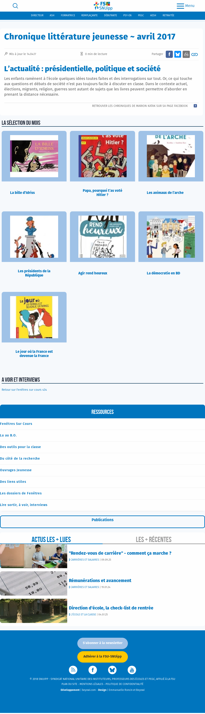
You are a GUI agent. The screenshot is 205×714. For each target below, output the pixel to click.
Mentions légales (91, 685)
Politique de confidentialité (124, 685)
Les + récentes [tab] (154, 540)
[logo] (103, 6)
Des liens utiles (13, 482)
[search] (15, 6)
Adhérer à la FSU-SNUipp (102, 657)
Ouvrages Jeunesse (16, 470)
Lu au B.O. (8, 435)
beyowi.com (89, 691)
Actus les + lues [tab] (51, 540)
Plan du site (69, 685)
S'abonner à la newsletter (102, 644)
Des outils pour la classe (20, 447)
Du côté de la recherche (20, 458)
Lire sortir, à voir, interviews (24, 505)
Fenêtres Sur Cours (16, 423)
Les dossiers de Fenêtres (21, 494)
